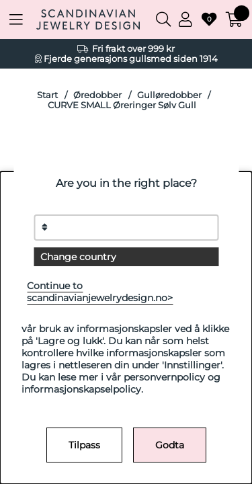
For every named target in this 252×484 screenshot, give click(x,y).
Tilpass (84, 445)
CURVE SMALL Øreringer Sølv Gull (122, 105)
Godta (169, 445)
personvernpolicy (164, 377)
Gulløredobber (169, 95)
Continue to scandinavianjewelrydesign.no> (100, 292)
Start (47, 95)
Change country (78, 257)
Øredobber (97, 95)
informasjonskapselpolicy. (82, 389)
